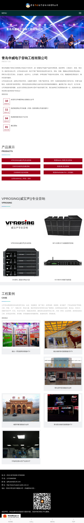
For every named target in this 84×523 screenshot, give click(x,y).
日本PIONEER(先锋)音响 (21, 166)
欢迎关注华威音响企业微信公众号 (22, 99)
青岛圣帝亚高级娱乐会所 (63, 388)
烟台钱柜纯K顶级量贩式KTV (63, 351)
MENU (4, 13)
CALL (31, 520)
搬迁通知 (14, 126)
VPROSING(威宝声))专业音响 (21, 160)
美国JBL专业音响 (63, 166)
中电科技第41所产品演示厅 (21, 461)
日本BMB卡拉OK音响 (21, 172)
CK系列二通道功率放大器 (21, 280)
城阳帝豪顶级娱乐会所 (21, 424)
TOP (73, 520)
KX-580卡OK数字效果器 (63, 280)
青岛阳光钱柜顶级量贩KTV (63, 424)
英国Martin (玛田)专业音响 (63, 160)
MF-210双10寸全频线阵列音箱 (63, 243)
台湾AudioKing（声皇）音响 (21, 178)
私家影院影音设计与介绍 (19, 117)
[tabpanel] (42, 32)
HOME (10, 520)
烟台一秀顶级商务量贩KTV (21, 351)
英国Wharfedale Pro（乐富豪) (63, 172)
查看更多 (5, 318)
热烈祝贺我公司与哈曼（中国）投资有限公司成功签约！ (30, 108)
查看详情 (5, 94)
